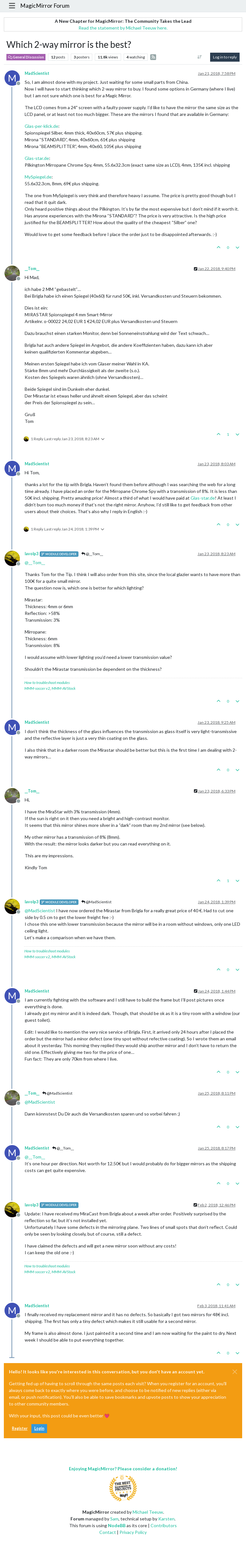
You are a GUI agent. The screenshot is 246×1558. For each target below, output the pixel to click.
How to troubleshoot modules (47, 682)
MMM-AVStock (64, 688)
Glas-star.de (37, 158)
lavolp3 (31, 553)
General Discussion (26, 57)
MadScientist (37, 73)
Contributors (164, 1525)
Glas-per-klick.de (41, 126)
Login (39, 1428)
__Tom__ (32, 268)
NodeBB (117, 1525)
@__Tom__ (92, 553)
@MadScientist (96, 901)
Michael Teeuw (148, 1512)
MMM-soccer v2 (37, 688)
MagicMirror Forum (45, 5)
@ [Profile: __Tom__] (35, 562)
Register (20, 1428)
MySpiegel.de (38, 176)
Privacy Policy (133, 1532)
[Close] (234, 1371)
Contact (107, 1532)
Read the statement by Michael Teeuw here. (123, 28)
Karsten (166, 1518)
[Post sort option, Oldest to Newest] (199, 57)
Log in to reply (225, 57)
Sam (114, 1518)
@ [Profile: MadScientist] (40, 910)
